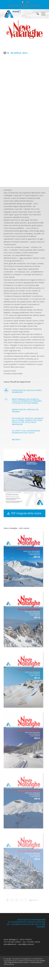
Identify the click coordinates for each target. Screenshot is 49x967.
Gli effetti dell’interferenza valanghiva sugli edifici (26, 431)
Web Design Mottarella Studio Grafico (16, 962)
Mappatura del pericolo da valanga (25, 410)
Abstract (16, 439)
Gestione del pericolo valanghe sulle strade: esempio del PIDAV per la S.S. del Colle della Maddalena (27, 421)
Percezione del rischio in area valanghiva (26, 391)
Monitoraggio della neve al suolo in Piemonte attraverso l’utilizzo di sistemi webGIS (27, 401)
